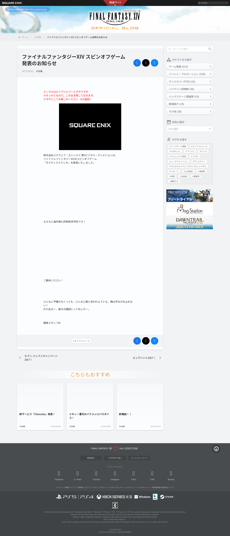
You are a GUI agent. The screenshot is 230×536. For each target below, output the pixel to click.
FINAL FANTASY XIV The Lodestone (27, 9)
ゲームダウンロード (139, 458)
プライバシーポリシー (99, 487)
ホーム (25, 37)
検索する (210, 49)
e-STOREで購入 (115, 458)
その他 (37, 37)
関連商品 (90, 458)
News (79, 479)
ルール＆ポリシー (143, 487)
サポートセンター (116, 487)
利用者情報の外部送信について (163, 487)
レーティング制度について (65, 487)
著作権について (83, 487)
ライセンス (130, 487)
